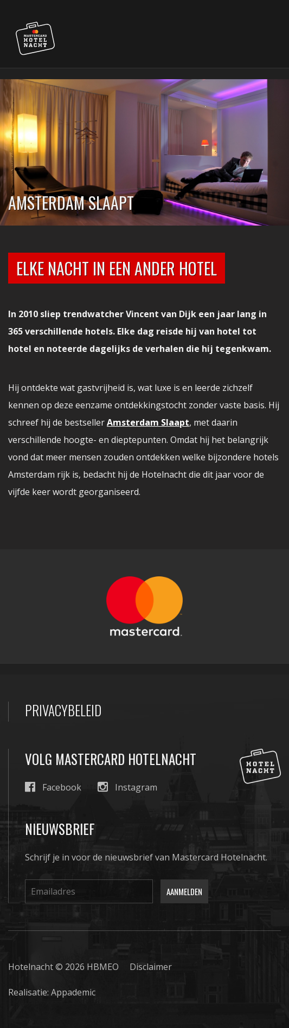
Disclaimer (151, 967)
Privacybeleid (63, 710)
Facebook (53, 787)
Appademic (73, 992)
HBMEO (103, 967)
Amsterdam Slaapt (148, 422)
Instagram (127, 787)
